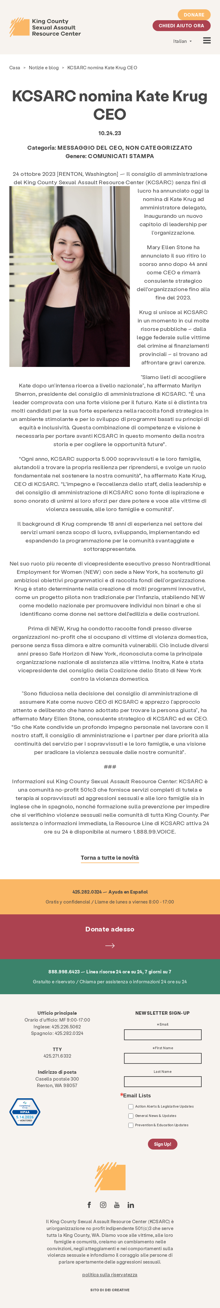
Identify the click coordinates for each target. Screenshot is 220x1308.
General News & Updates (155, 1116)
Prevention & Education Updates (162, 1125)
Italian (180, 41)
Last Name (163, 1071)
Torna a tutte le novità (110, 857)
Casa (15, 67)
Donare (194, 14)
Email (164, 1024)
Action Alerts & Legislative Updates (164, 1106)
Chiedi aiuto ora (181, 25)
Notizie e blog (44, 67)
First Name (164, 1048)
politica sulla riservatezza (109, 1274)
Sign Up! (163, 1144)
